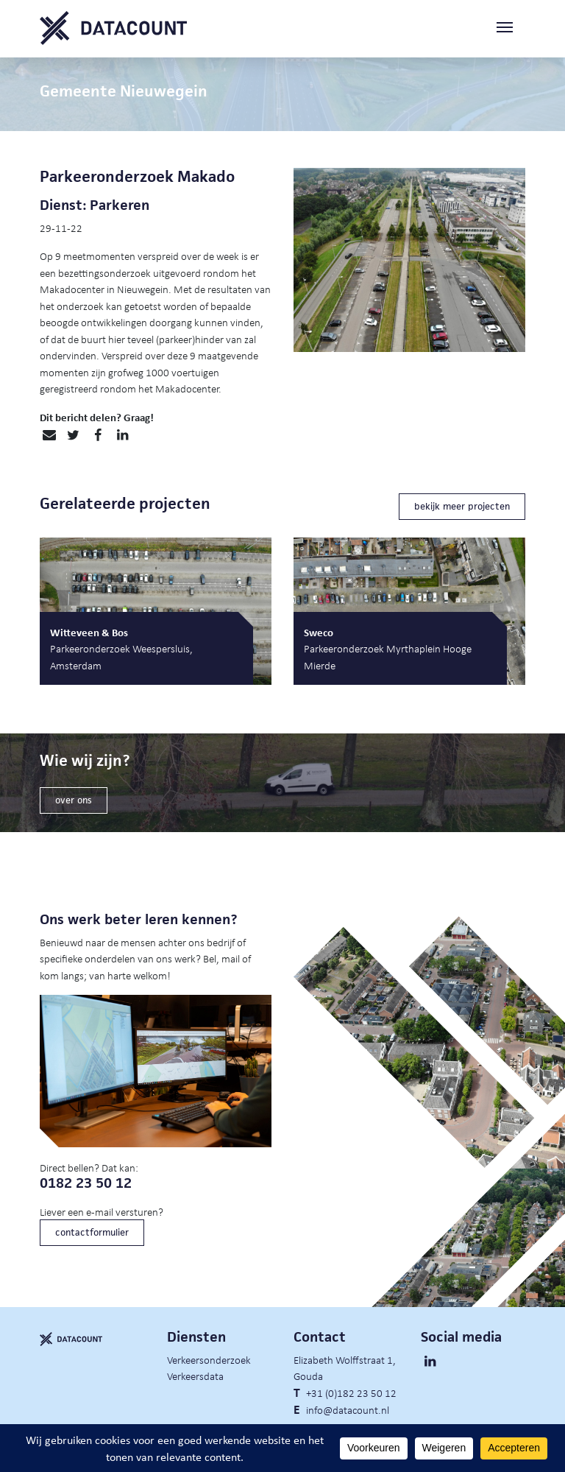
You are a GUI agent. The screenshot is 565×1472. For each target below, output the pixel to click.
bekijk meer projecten (462, 506)
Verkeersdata (195, 1375)
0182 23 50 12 (86, 1183)
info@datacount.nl (347, 1409)
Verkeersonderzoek (209, 1359)
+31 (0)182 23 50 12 (351, 1392)
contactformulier (92, 1232)
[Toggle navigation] (510, 28)
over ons (73, 800)
